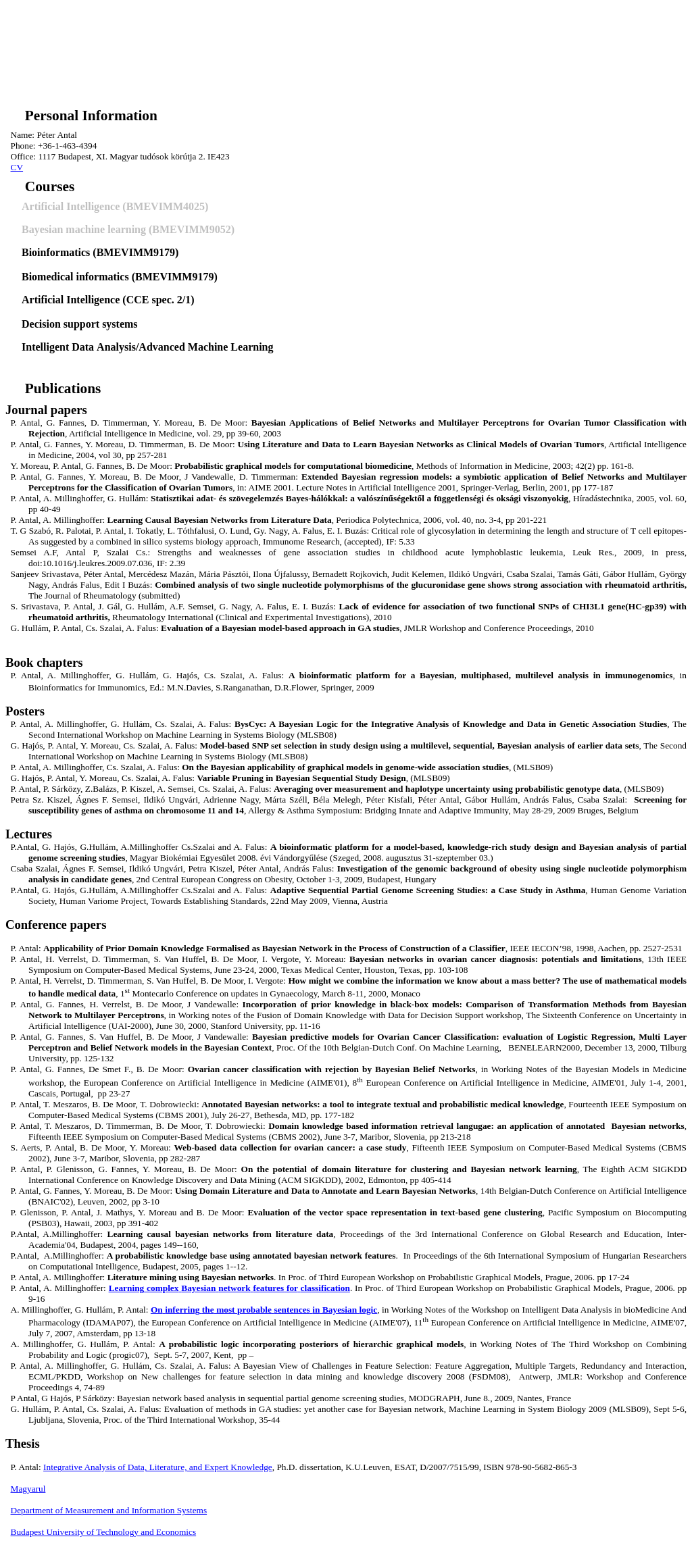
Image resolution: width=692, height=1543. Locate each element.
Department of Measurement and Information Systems (109, 1510)
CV (17, 167)
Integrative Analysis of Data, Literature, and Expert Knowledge (157, 1467)
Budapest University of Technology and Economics (104, 1532)
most (264, 1310)
